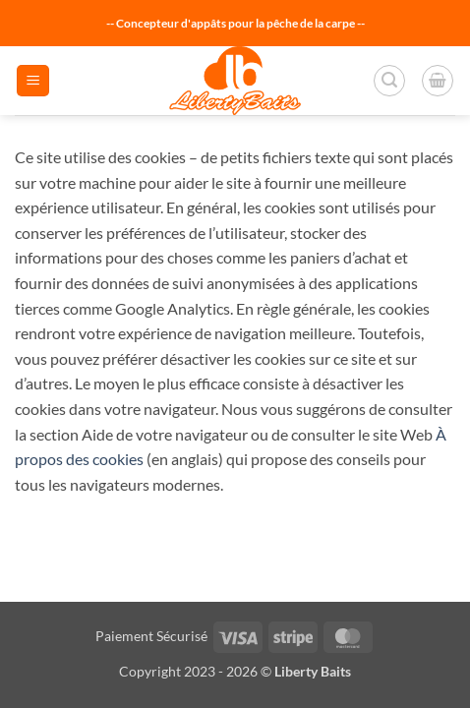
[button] (33, 81)
